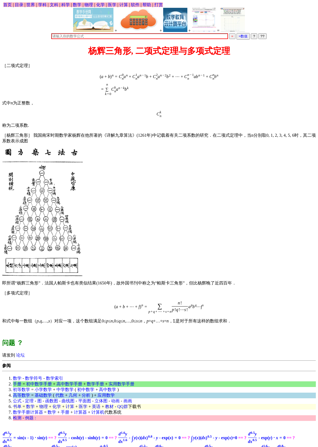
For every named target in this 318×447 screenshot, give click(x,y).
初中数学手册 (39, 384)
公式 (17, 401)
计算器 (80, 412)
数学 (77, 4)
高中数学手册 (69, 384)
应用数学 (106, 395)
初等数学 (21, 389)
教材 (109, 406)
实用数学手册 (121, 384)
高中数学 (107, 389)
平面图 (84, 401)
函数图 (51, 401)
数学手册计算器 (28, 412)
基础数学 (43, 395)
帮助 (146, 4)
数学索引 (54, 378)
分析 (86, 395)
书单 (17, 406)
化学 (100, 4)
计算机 (97, 412)
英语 (96, 406)
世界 (30, 4)
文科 (54, 4)
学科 (42, 4)
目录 (19, 4)
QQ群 (122, 406)
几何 (73, 395)
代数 (59, 395)
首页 (7, 4)
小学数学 (43, 389)
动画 (115, 401)
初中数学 (85, 389)
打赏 (158, 4)
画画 (127, 401)
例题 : (30, 418)
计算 (123, 4)
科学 (65, 4)
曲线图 (68, 401)
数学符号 (33, 378)
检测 (17, 418)
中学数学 (65, 389)
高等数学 (21, 395)
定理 (29, 401)
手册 (17, 384)
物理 (88, 4)
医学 (112, 4)
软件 (135, 4)
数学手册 (95, 384)
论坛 (20, 355)
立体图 (101, 401)
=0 (214, 437)
